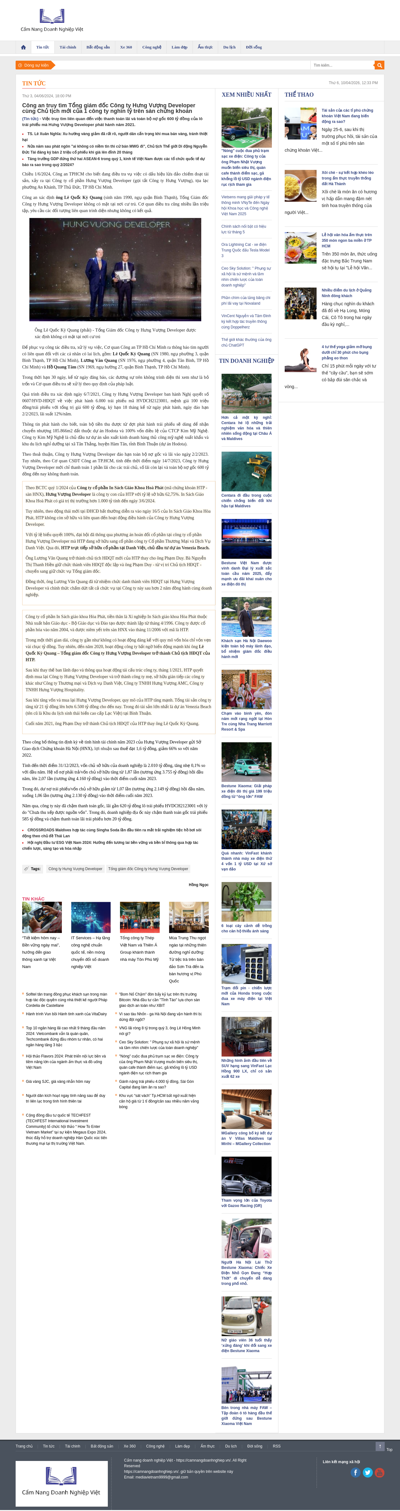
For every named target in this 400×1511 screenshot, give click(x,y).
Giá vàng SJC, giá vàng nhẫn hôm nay (58, 1081)
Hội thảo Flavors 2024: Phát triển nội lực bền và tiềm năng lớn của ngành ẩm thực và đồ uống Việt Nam (66, 1062)
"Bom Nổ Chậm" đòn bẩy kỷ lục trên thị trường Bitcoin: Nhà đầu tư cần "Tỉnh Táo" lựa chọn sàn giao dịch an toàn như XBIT (159, 1000)
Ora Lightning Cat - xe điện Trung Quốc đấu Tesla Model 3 (246, 250)
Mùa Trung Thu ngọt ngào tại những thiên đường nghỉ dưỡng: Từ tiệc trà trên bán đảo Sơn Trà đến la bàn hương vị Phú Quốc (187, 959)
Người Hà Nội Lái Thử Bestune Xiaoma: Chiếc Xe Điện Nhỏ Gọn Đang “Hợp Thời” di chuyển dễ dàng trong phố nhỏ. (247, 1273)
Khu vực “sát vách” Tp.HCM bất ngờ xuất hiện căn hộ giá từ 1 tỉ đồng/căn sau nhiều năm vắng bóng (159, 1101)
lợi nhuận (103, 748)
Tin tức (34, 83)
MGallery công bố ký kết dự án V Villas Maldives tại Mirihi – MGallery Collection (247, 1138)
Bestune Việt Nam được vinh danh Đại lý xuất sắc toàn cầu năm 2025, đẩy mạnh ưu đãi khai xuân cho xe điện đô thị (247, 573)
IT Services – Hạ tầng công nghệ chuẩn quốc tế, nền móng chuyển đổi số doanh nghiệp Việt (90, 952)
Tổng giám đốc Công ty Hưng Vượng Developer (148, 869)
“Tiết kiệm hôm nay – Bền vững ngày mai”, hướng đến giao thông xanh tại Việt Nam (41, 952)
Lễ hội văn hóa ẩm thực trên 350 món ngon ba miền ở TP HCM (347, 240)
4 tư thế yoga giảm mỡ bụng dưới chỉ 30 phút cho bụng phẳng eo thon (347, 352)
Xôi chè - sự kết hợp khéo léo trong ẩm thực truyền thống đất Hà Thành (348, 178)
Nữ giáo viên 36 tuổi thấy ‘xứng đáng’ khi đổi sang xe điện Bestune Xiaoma (247, 1345)
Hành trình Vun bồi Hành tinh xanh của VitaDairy (66, 1014)
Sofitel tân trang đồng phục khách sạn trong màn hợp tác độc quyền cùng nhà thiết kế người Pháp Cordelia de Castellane (66, 1000)
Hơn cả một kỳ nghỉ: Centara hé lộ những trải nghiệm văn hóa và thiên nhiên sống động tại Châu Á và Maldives (247, 428)
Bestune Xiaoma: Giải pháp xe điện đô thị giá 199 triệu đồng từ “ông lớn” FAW (247, 791)
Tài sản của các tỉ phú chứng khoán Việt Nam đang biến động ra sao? (347, 116)
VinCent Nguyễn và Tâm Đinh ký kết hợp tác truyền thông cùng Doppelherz (246, 321)
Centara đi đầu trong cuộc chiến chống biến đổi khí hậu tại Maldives (247, 500)
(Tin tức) (30, 118)
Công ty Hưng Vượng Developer (75, 869)
